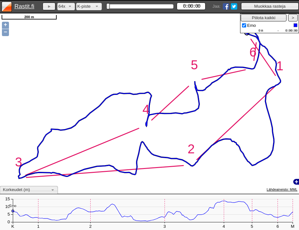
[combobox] (66, 6)
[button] (270, 6)
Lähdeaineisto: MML (282, 189)
